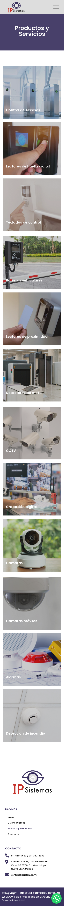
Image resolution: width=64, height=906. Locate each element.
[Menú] (54, 7)
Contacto (13, 834)
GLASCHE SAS (48, 896)
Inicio (11, 817)
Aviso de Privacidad (13, 900)
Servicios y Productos (20, 828)
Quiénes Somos (16, 822)
